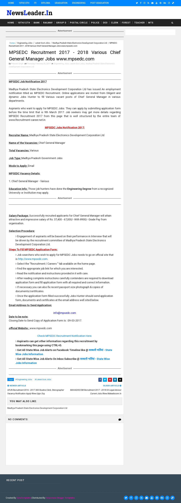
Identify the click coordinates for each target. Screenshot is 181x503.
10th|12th (24, 3)
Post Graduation (99, 3)
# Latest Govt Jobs (43, 379)
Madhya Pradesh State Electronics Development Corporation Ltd (80, 43)
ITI (35, 3)
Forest (126, 23)
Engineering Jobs (24, 43)
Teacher (139, 23)
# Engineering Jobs (23, 379)
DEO (105, 23)
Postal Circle (79, 23)
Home (11, 3)
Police (95, 23)
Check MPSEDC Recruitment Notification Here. (64, 335)
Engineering (79, 3)
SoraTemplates (24, 498)
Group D (61, 23)
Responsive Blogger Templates (60, 498)
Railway (48, 23)
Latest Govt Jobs (42, 43)
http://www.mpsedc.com (32, 258)
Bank (37, 23)
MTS (150, 23)
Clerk (114, 23)
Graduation (61, 3)
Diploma (45, 3)
